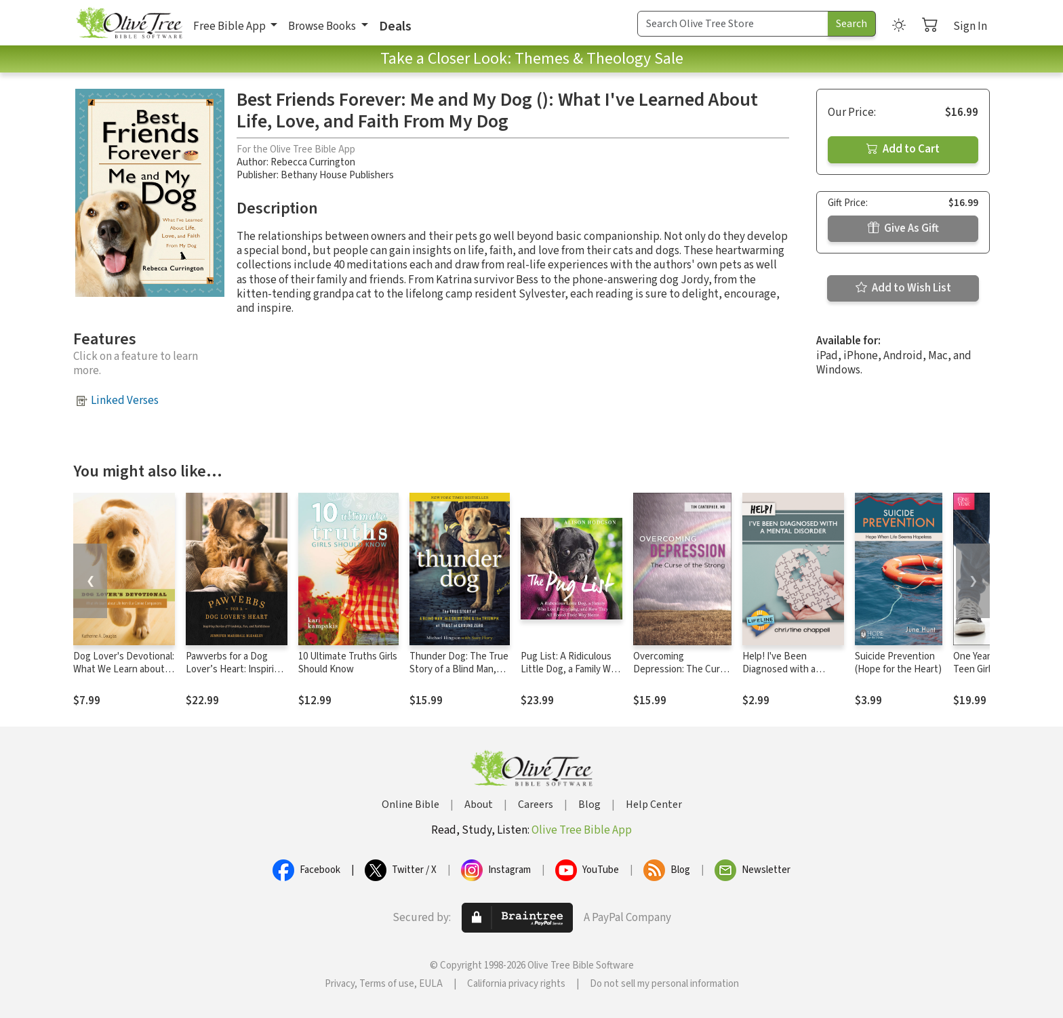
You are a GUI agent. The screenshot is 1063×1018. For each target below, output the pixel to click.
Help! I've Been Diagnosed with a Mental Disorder (779, 669)
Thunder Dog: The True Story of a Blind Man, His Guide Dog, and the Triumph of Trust (458, 675)
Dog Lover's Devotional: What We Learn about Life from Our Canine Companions (123, 675)
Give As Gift (903, 228)
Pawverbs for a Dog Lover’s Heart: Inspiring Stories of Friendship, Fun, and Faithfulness (235, 675)
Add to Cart (903, 149)
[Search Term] (732, 24)
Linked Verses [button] (125, 400)
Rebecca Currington (312, 162)
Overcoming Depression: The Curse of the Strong (681, 669)
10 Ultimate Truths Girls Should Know (347, 662)
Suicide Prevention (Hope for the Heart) (898, 662)
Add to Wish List (903, 288)
